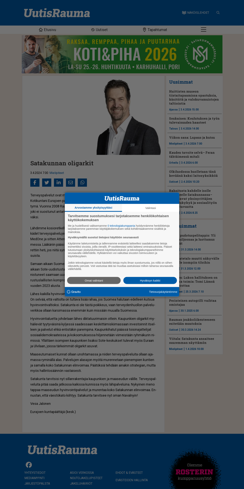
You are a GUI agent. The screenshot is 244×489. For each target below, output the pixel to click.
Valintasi (150, 207)
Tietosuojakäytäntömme (163, 291)
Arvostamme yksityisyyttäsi (93, 207)
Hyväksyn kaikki (150, 280)
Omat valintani (94, 280)
